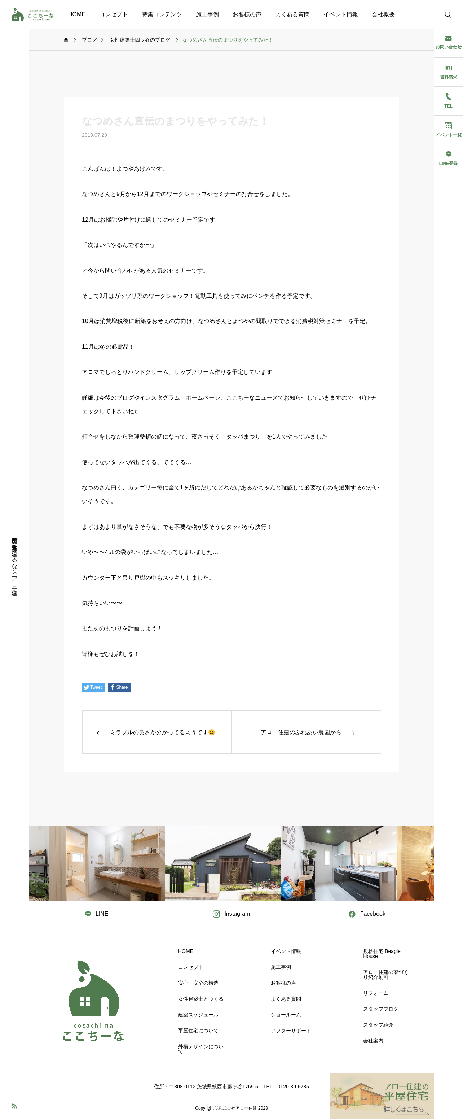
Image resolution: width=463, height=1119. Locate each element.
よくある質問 (292, 14)
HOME (76, 14)
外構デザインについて (201, 1049)
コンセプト (113, 14)
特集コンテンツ (162, 14)
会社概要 (383, 14)
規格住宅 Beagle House (381, 954)
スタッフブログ (380, 1008)
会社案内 (373, 1040)
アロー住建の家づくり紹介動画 (386, 975)
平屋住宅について (198, 1030)
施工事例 (207, 14)
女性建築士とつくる (201, 998)
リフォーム (375, 993)
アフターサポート (291, 1030)
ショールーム (286, 1014)
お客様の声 (247, 14)
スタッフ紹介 (378, 1024)
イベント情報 (340, 14)
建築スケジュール (198, 1014)
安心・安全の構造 (198, 982)
